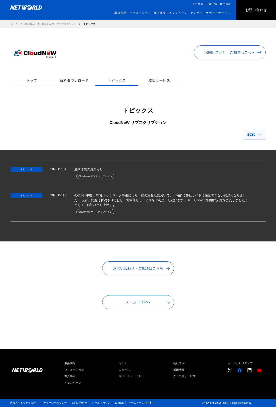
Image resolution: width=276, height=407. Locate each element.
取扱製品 (70, 363)
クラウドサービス (184, 376)
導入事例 (70, 376)
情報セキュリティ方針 (23, 402)
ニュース (124, 369)
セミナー (124, 363)
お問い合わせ (79, 402)
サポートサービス (130, 376)
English (119, 402)
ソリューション (74, 369)
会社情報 (178, 363)
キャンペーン (72, 382)
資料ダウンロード (74, 80)
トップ (31, 80)
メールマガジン (101, 402)
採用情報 (178, 369)
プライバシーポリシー (54, 402)
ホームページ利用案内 (141, 402)
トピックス (117, 80)
